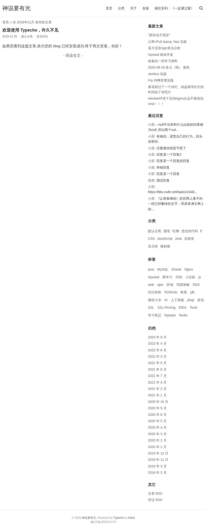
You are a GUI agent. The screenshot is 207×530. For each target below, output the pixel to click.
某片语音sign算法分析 (164, 48)
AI (166, 300)
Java (178, 238)
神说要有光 (16, 8)
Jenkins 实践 (157, 74)
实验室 (189, 238)
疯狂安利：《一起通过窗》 (174, 8)
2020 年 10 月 (158, 402)
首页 (109, 8)
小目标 (190, 277)
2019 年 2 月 (157, 472)
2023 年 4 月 (157, 343)
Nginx (188, 269)
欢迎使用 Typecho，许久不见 (30, 30)
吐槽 (175, 231)
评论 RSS (155, 500)
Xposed (153, 277)
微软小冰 (154, 300)
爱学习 (167, 277)
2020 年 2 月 (157, 440)
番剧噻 (165, 246)
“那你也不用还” (159, 35)
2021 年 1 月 (157, 395)
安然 (151, 180)
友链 (145, 8)
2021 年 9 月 (157, 363)
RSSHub (170, 292)
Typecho (118, 517)
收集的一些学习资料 (163, 61)
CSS (151, 238)
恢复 (183, 292)
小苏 (151, 124)
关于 (133, 8)
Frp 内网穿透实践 (161, 80)
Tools (193, 307)
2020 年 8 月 (157, 415)
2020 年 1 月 (157, 447)
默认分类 (154, 231)
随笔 (167, 231)
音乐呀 (153, 246)
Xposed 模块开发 (160, 55)
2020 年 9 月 (157, 408)
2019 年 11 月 (158, 459)
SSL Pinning (166, 307)
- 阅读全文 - (73, 55)
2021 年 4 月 (157, 382)
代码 (179, 277)
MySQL (162, 269)
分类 (121, 8)
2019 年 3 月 (157, 466)
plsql (190, 300)
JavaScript (164, 238)
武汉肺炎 (154, 292)
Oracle (176, 269)
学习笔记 (154, 315)
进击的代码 (189, 231)
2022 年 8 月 (157, 350)
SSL (151, 307)
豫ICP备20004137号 (103, 522)
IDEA (183, 307)
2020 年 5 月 (157, 421)
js (200, 277)
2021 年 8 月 (157, 369)
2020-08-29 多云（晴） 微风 (169, 67)
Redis (183, 315)
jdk (192, 292)
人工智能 (177, 300)
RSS (196, 285)
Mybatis (170, 315)
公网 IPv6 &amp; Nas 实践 (167, 42)
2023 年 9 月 (157, 337)
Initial (131, 517)
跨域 (170, 285)
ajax (160, 285)
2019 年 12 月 (158, 453)
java (151, 269)
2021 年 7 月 (157, 376)
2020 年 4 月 (157, 427)
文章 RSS (155, 493)
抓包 (200, 300)
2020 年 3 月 (157, 434)
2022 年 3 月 (157, 356)
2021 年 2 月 (157, 389)
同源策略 (183, 285)
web (151, 285)
